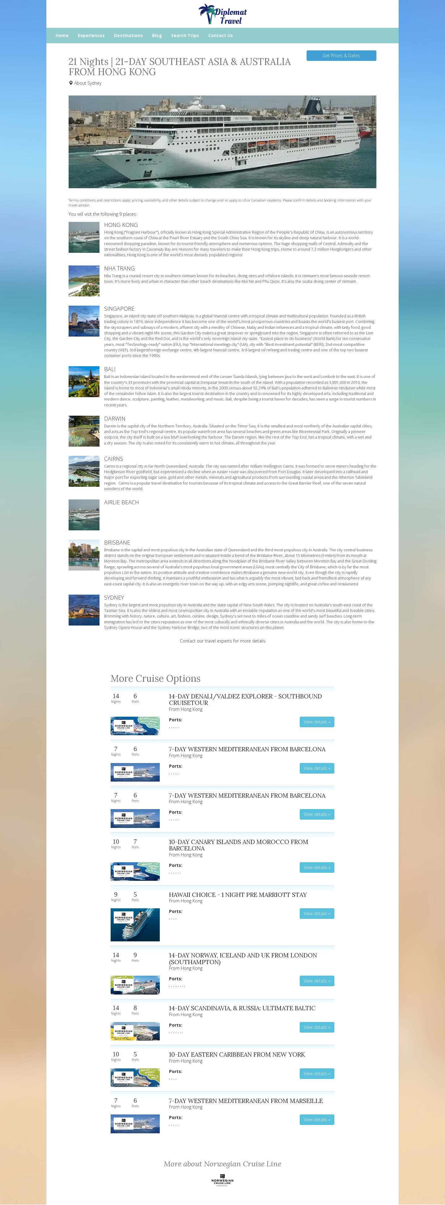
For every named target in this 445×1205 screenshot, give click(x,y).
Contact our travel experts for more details (222, 641)
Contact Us (220, 35)
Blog (157, 35)
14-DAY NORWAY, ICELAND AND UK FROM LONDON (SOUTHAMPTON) (243, 958)
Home (62, 35)
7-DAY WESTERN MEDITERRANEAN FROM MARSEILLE (246, 1101)
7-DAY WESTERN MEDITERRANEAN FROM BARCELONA (247, 749)
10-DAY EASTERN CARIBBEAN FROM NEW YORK (237, 1054)
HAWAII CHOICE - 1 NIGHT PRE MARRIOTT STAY (238, 894)
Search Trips (185, 35)
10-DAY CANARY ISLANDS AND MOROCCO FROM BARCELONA (238, 845)
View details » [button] (317, 722)
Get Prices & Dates (341, 55)
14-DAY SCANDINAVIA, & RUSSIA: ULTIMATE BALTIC (242, 1008)
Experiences (91, 35)
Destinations (128, 35)
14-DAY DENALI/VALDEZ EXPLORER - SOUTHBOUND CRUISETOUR (245, 699)
